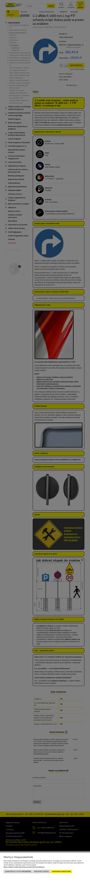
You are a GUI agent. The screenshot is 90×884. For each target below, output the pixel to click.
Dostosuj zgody (41, 871)
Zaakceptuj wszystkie (61, 871)
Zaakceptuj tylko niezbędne (18, 871)
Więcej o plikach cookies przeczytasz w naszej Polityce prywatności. (24, 867)
